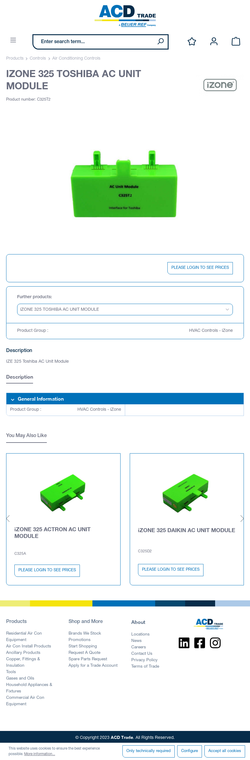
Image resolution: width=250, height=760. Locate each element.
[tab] (19, 378)
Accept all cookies (224, 751)
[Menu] (13, 40)
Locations (140, 633)
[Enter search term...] (93, 42)
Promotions (80, 639)
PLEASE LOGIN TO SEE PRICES (200, 268)
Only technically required (148, 751)
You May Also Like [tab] (26, 436)
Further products (34, 297)
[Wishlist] (192, 42)
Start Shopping (83, 645)
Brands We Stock (85, 632)
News (136, 640)
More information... (39, 754)
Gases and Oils (20, 677)
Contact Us (141, 653)
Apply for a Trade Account (93, 664)
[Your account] (214, 42)
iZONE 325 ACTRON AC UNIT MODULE (52, 531)
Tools (11, 671)
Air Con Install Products (28, 645)
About (138, 621)
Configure (189, 751)
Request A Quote (84, 652)
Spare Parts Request (88, 658)
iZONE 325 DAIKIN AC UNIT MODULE (186, 528)
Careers (138, 646)
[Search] (160, 42)
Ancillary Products (23, 652)
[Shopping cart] (236, 42)
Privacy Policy (144, 659)
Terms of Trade (145, 665)
